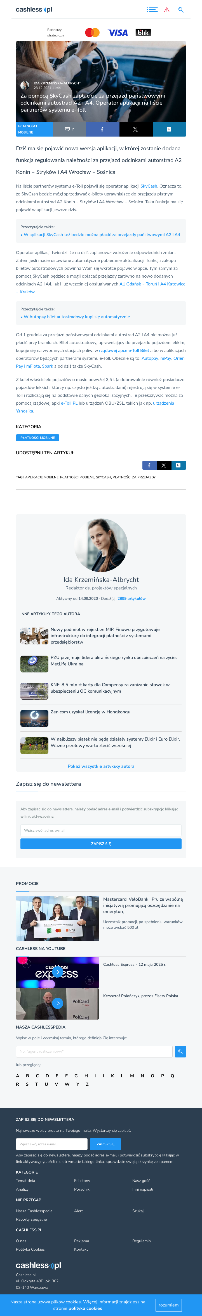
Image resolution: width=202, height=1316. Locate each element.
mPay (166, 358)
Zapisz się (105, 1144)
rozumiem (169, 1305)
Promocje (27, 883)
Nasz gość (141, 1180)
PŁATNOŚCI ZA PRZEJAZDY (134, 477)
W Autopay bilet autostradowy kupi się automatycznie (75, 316)
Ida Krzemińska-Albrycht (57, 83)
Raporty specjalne (31, 1219)
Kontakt (81, 1249)
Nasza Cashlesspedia (34, 1211)
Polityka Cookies (30, 1249)
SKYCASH (103, 477)
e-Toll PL (69, 402)
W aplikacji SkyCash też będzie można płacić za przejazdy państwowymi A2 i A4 (100, 234)
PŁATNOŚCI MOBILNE (27, 129)
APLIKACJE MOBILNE (41, 477)
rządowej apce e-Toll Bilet (124, 350)
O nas (21, 1241)
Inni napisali (142, 1189)
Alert (78, 1211)
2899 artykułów (132, 598)
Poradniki (82, 1189)
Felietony (82, 1180)
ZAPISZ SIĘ (101, 843)
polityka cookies (85, 1308)
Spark (47, 365)
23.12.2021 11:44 (47, 88)
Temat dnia (25, 1180)
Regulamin (141, 1241)
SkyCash (148, 185)
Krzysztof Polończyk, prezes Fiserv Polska (140, 996)
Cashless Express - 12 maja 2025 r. (134, 964)
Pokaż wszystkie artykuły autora (101, 766)
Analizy (22, 1189)
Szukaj (138, 1211)
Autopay (150, 358)
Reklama (81, 1241)
